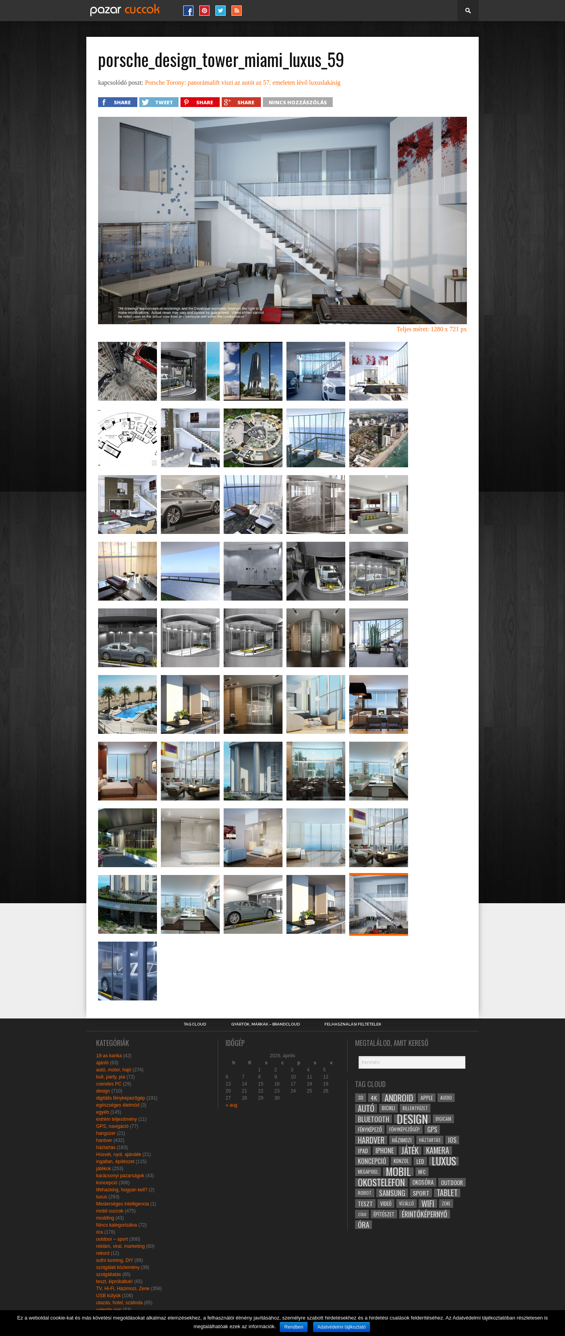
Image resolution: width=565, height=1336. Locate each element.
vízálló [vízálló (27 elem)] (406, 1203)
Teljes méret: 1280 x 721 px (432, 329)
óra (99, 1232)
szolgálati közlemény (118, 1267)
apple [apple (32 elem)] (427, 1098)
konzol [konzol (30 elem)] (401, 1161)
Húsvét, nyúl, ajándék (118, 1154)
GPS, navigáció (112, 1126)
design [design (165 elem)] (412, 1119)
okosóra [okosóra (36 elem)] (423, 1182)
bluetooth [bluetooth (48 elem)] (373, 1119)
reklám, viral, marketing (120, 1246)
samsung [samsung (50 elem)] (392, 1193)
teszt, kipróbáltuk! (114, 1281)
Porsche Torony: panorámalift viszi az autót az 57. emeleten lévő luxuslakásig (242, 82)
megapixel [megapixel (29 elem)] (368, 1171)
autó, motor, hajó (113, 1070)
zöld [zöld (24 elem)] (362, 1214)
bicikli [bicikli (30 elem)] (388, 1108)
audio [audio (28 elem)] (446, 1097)
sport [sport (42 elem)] (421, 1193)
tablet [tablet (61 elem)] (447, 1193)
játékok (103, 1168)
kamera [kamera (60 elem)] (437, 1150)
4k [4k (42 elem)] (374, 1097)
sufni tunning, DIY (114, 1260)
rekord (102, 1253)
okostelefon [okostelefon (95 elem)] (381, 1182)
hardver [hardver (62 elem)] (371, 1140)
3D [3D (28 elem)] (360, 1097)
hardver (104, 1140)
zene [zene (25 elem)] (446, 1203)
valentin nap (109, 1309)
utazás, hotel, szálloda (119, 1302)
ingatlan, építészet (115, 1161)
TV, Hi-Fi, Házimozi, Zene (122, 1288)
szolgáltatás (108, 1274)
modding (105, 1218)
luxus (101, 1197)
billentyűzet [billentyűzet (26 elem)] (415, 1108)
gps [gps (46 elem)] (432, 1129)
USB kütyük (108, 1295)
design (103, 1091)
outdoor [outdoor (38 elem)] (452, 1182)
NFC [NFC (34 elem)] (422, 1171)
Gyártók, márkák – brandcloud (265, 1024)
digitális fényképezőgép (120, 1098)
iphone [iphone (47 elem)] (384, 1150)
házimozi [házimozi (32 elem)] (402, 1140)
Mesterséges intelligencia (122, 1204)
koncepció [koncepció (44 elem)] (372, 1161)
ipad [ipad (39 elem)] (363, 1150)
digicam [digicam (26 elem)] (443, 1118)
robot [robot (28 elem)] (365, 1192)
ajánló (102, 1063)
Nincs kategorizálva (116, 1225)
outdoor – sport (112, 1239)
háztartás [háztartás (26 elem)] (430, 1139)
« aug (231, 1105)
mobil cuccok (109, 1211)
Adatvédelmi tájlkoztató (341, 1327)
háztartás (105, 1147)
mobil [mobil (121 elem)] (398, 1171)
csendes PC (109, 1084)
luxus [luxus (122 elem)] (444, 1161)
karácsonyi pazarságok (120, 1175)
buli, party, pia (110, 1077)
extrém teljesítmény (116, 1119)
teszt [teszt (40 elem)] (365, 1203)
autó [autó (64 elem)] (366, 1108)
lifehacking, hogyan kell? (122, 1190)
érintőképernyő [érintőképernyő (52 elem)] (424, 1214)
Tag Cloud (195, 1024)
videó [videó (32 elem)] (386, 1203)
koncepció (106, 1182)
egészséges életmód (117, 1105)
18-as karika (109, 1055)
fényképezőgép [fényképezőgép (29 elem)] (404, 1129)
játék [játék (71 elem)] (410, 1150)
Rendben (293, 1327)
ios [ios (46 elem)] (452, 1140)
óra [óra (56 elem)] (363, 1224)
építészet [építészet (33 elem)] (384, 1214)
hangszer (105, 1133)
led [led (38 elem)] (420, 1161)
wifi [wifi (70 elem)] (427, 1203)
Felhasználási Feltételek (352, 1024)
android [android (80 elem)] (399, 1097)
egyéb (102, 1112)
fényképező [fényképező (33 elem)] (370, 1129)
